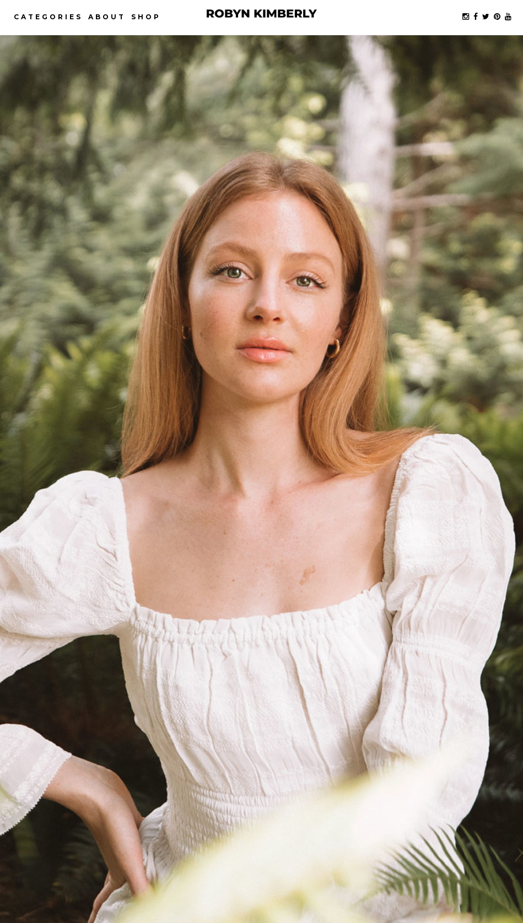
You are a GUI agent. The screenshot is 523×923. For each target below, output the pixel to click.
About (107, 17)
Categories (48, 17)
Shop (146, 17)
